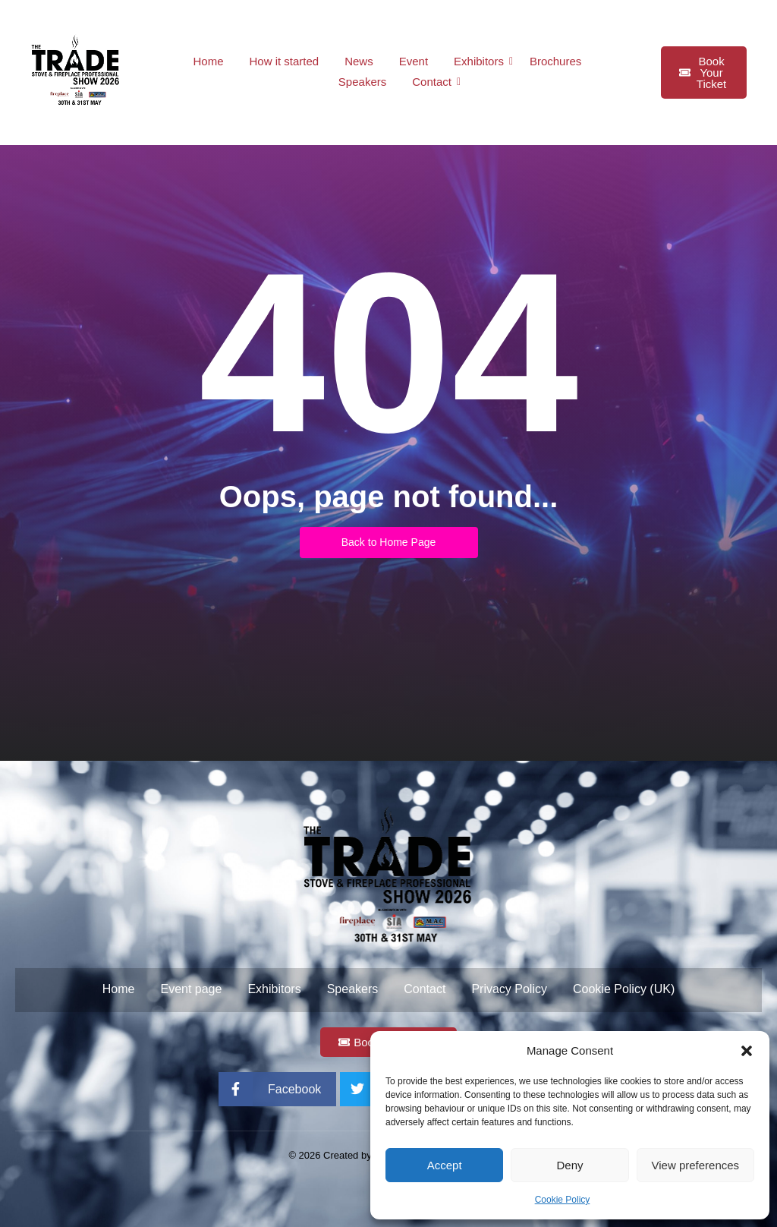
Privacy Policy (509, 989)
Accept (444, 1165)
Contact (434, 81)
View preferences (696, 1165)
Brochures (555, 61)
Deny (569, 1165)
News (358, 61)
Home (208, 61)
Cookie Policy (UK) (624, 989)
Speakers (362, 81)
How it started (284, 61)
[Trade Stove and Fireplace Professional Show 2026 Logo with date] (75, 69)
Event (413, 61)
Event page (191, 989)
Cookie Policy (562, 1199)
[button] (746, 1050)
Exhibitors (481, 61)
